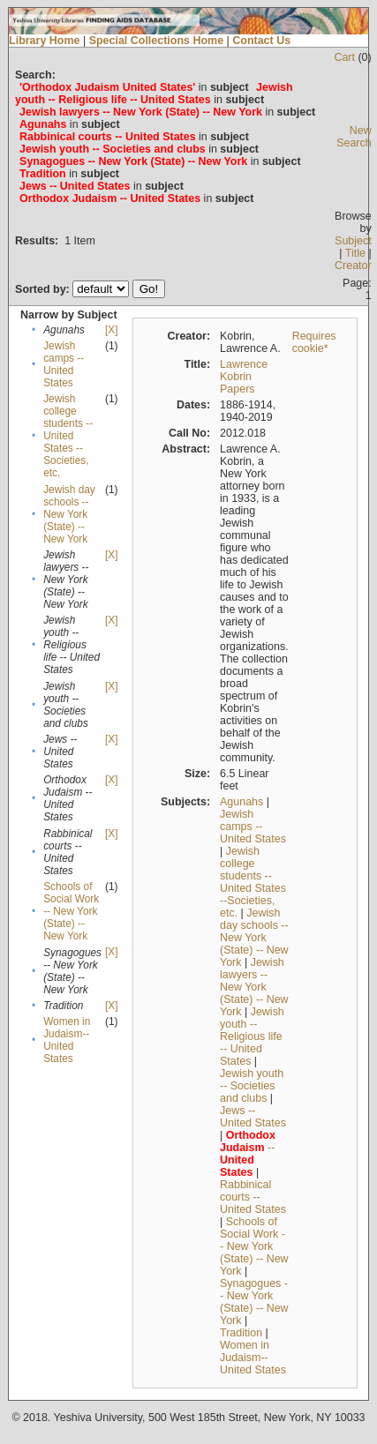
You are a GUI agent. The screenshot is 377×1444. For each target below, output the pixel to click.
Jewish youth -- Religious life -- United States (252, 1036)
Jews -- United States (253, 1116)
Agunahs (241, 802)
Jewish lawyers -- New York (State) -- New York (254, 987)
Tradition (241, 1333)
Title (355, 253)
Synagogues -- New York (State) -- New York (254, 1302)
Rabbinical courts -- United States (253, 1197)
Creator (353, 265)
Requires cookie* (314, 342)
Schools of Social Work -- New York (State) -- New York (71, 911)
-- (247, 1153)
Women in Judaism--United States (66, 1040)
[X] (111, 330)
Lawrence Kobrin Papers (244, 376)
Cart (344, 57)
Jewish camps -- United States (63, 364)
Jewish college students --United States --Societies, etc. (68, 436)
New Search (354, 136)
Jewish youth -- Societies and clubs (251, 1085)
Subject (353, 241)
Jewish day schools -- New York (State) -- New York (69, 514)
